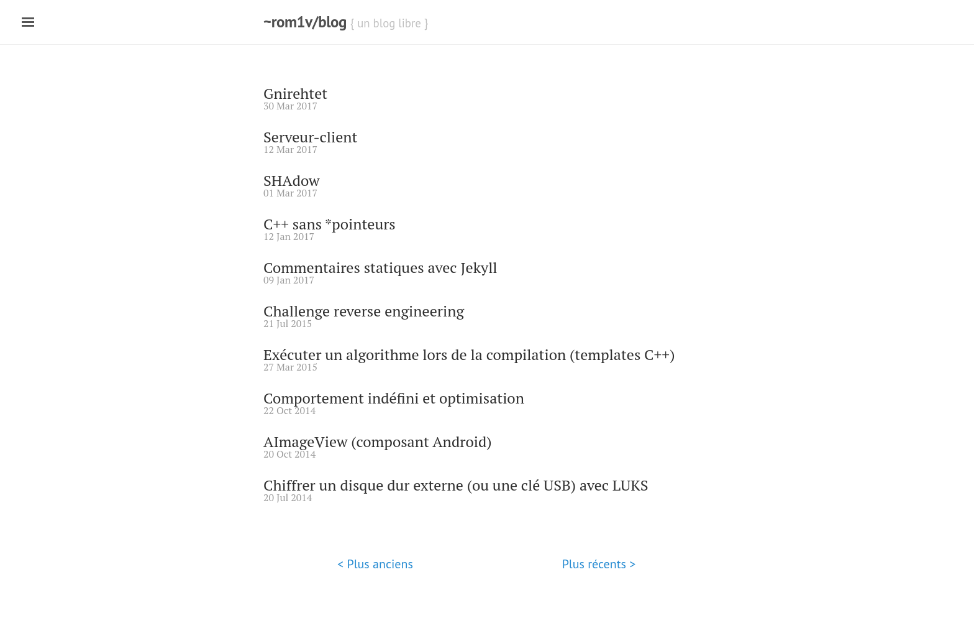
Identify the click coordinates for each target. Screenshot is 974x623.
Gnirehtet (295, 93)
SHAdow (291, 180)
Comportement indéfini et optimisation (393, 398)
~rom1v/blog (305, 22)
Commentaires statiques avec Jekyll (380, 267)
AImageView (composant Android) (377, 441)
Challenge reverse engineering (363, 311)
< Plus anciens (375, 564)
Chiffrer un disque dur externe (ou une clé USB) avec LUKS (456, 485)
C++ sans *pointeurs (329, 224)
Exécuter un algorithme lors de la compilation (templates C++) (469, 354)
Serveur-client (310, 137)
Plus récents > (599, 564)
